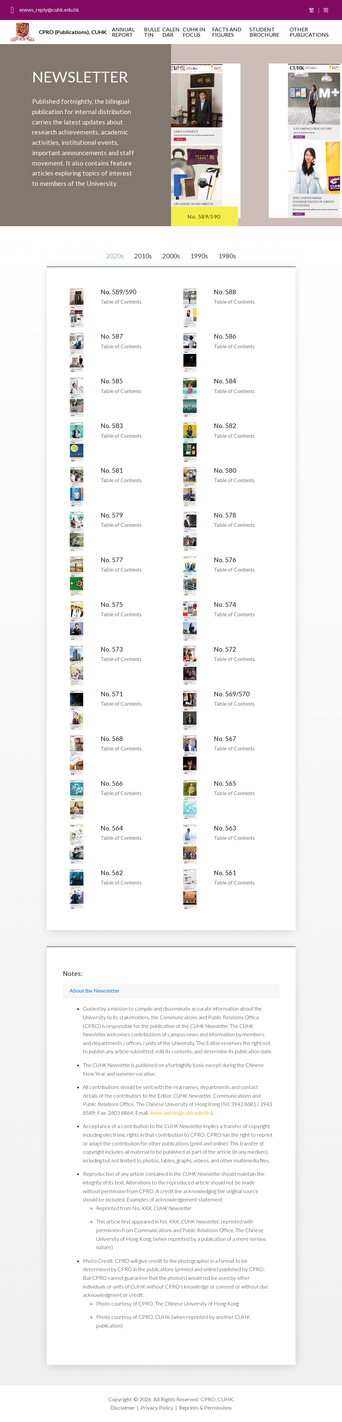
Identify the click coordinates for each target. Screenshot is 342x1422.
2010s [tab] (143, 279)
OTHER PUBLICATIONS (309, 32)
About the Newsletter (94, 990)
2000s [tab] (171, 279)
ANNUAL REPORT (123, 32)
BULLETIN (152, 32)
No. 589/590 (203, 216)
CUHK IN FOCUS (194, 32)
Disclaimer (122, 1407)
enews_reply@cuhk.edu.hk (49, 9)
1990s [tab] (199, 279)
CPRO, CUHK (217, 1399)
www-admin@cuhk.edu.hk (180, 1112)
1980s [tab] (227, 279)
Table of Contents (121, 301)
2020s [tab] (115, 279)
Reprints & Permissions (205, 1407)
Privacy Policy (157, 1407)
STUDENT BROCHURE (264, 32)
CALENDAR (171, 32)
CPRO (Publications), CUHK (73, 32)
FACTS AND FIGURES (226, 32)
